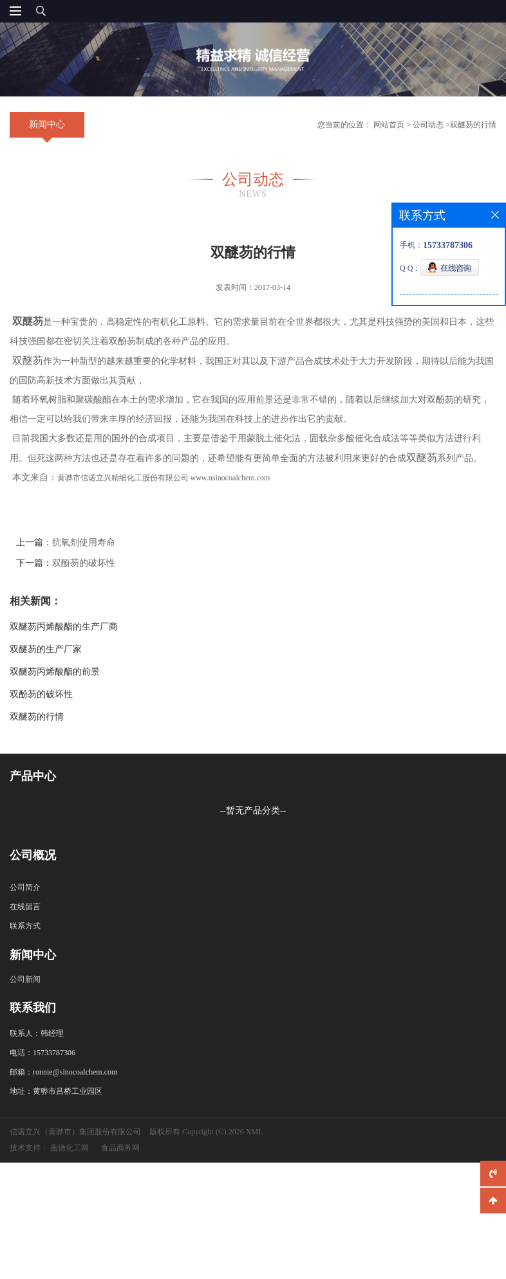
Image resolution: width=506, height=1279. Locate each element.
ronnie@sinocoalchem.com (75, 1088)
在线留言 (25, 923)
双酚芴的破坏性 (83, 563)
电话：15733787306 (42, 1069)
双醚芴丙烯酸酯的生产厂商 (64, 626)
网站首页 (388, 124)
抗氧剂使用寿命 (83, 542)
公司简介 (25, 904)
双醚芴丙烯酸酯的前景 (55, 671)
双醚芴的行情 (473, 124)
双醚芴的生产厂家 (46, 649)
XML (254, 1148)
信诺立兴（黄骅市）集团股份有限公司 (75, 1148)
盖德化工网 (69, 1164)
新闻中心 (47, 124)
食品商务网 (120, 1164)
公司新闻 (25, 996)
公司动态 (428, 124)
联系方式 (25, 942)
